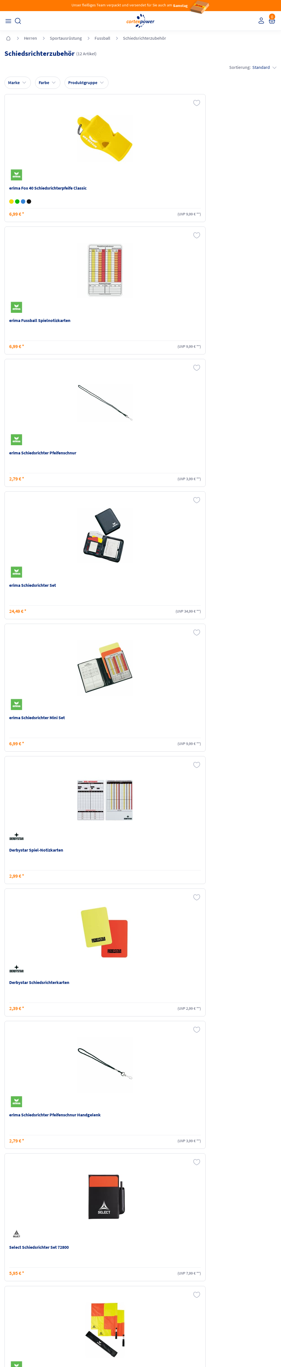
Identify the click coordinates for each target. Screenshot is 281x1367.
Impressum (152, 1259)
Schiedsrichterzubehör (144, 38)
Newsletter (15, 1280)
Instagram (14, 1313)
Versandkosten (87, 1259)
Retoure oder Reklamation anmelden (243, 1259)
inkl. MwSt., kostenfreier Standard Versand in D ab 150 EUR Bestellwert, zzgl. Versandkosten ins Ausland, (85, 1194)
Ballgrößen (84, 1291)
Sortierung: (251, 67)
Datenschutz (153, 1280)
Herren (30, 38)
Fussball (102, 38)
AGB (146, 1270)
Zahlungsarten (87, 1270)
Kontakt (12, 1270)
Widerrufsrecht (224, 1270)
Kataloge (82, 1280)
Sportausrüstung (66, 38)
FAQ (9, 1259)
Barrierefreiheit (155, 1291)
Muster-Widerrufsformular (233, 1280)
